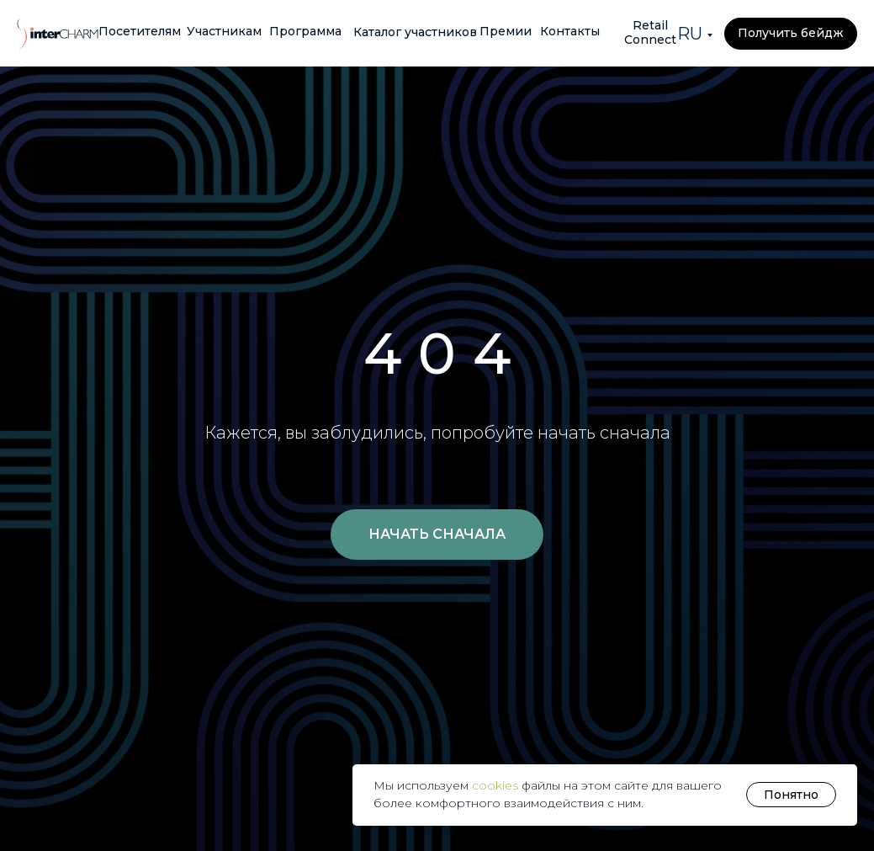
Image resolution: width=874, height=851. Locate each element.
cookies (497, 785)
